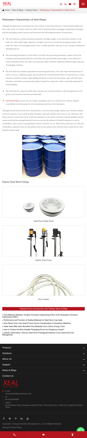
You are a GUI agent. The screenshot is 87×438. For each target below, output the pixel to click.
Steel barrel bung (12, 101)
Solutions (7, 353)
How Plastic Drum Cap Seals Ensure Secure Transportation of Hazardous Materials (37, 323)
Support (6, 364)
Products (6, 347)
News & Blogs (17, 10)
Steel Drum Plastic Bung (43, 221)
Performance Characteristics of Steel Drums (57, 10)
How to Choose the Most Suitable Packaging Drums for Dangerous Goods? (34, 330)
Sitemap (5, 427)
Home (7, 10)
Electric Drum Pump (43, 260)
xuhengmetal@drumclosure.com (18, 394)
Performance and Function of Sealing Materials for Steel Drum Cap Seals (33, 320)
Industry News (31, 10)
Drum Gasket (43, 299)
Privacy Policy (16, 427)
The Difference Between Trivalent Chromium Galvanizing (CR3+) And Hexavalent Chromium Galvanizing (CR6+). (40, 316)
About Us (7, 359)
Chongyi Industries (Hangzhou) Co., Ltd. (28, 424)
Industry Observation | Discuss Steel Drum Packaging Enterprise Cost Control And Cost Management (38, 334)
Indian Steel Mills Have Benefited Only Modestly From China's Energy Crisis (34, 326)
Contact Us (7, 376)
